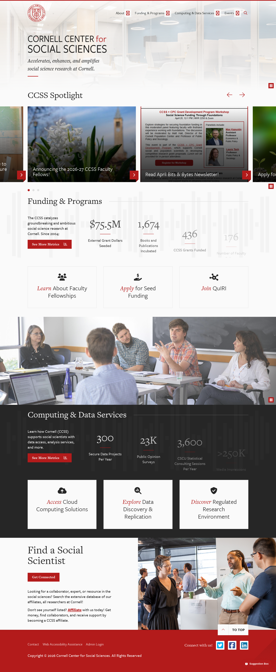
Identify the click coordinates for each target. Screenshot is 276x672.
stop (271, 86)
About (120, 13)
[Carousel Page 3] (38, 190)
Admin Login (95, 644)
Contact (33, 644)
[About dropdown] (127, 13)
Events (229, 13)
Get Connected (43, 577)
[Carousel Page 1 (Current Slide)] (29, 190)
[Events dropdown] (237, 13)
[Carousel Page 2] (33, 190)
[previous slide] (229, 95)
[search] (245, 13)
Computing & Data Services (194, 13)
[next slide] (242, 95)
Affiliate (74, 609)
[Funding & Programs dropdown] (167, 13)
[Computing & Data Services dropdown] (217, 13)
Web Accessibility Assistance (62, 644)
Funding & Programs (149, 13)
